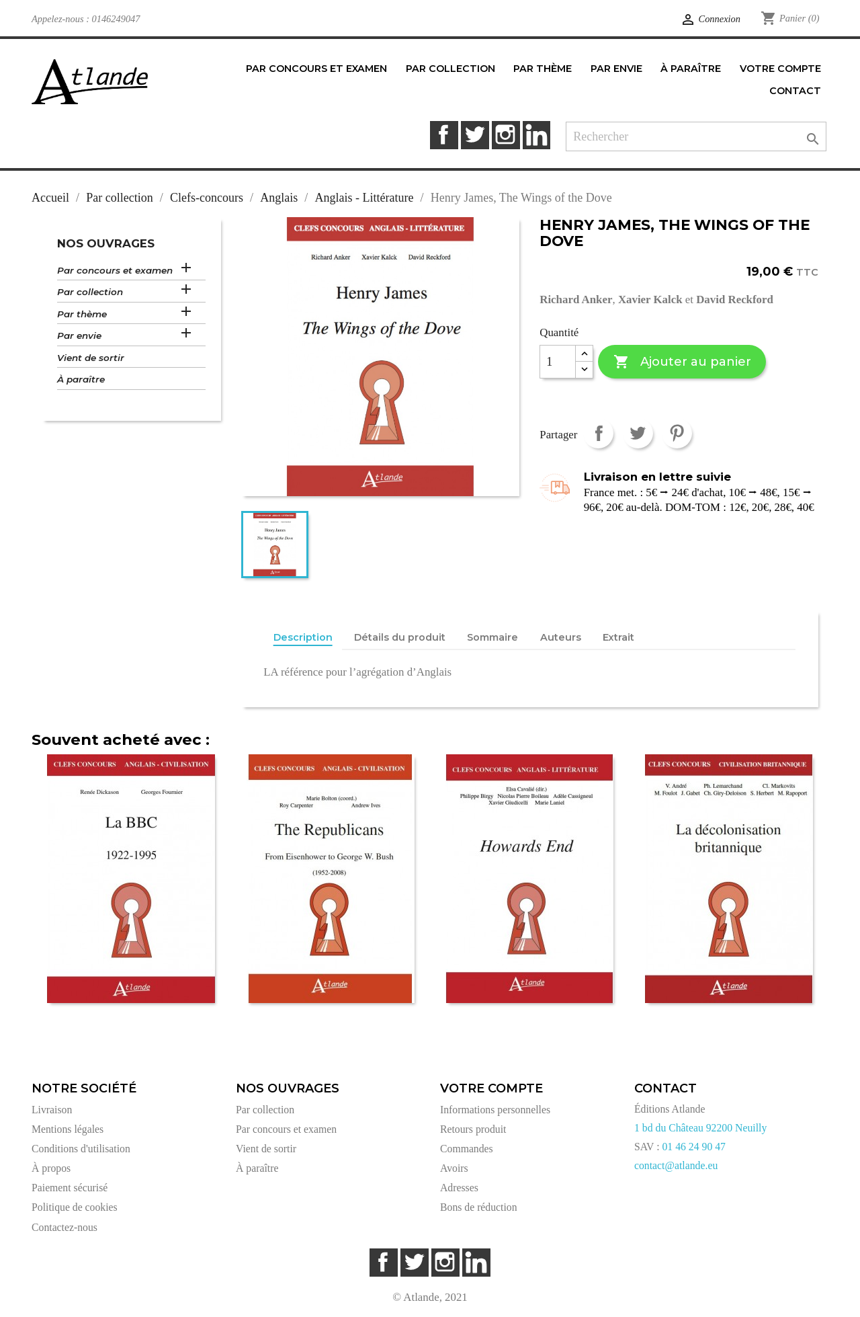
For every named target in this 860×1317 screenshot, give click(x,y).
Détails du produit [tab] (399, 637)
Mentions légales (67, 1129)
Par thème (82, 314)
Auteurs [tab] (560, 637)
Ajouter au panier (682, 362)
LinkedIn (536, 135)
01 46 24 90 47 (694, 1146)
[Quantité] (558, 361)
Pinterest (677, 433)
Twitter (474, 135)
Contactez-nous (64, 1227)
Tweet (638, 433)
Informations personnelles (495, 1109)
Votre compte (491, 1088)
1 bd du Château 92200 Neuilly (700, 1127)
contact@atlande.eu (676, 1165)
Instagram (505, 135)
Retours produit (473, 1129)
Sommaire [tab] (492, 637)
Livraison (52, 1109)
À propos (51, 1168)
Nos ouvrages (106, 243)
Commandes (466, 1148)
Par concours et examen (115, 270)
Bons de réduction (478, 1207)
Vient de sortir (90, 357)
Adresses (459, 1187)
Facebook (444, 135)
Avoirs (454, 1168)
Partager (598, 433)
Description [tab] (303, 637)
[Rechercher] (696, 137)
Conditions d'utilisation (81, 1148)
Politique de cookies (75, 1207)
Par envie (79, 335)
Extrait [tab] (618, 637)
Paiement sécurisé (70, 1187)
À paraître (81, 379)
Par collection (90, 291)
